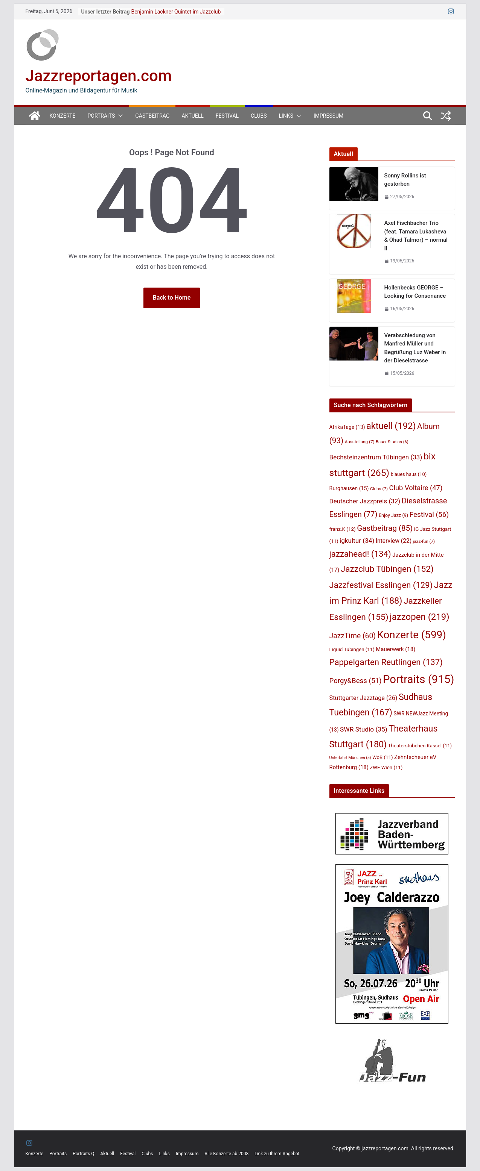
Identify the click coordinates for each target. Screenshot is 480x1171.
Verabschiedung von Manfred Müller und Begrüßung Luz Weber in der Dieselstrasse (415, 348)
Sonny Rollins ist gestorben (405, 180)
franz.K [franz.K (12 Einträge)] (342, 529)
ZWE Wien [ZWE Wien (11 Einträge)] (386, 767)
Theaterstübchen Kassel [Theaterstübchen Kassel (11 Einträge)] (420, 745)
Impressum (328, 116)
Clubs (259, 116)
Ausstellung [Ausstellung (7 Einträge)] (360, 441)
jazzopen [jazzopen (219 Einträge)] (420, 617)
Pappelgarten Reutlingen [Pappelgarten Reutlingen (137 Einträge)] (386, 662)
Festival (227, 116)
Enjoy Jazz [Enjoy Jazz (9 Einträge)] (393, 515)
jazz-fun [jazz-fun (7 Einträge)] (424, 541)
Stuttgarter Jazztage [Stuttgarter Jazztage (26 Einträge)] (363, 697)
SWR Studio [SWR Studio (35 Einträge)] (363, 729)
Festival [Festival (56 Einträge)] (429, 514)
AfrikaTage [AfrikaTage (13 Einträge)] (347, 427)
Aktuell (192, 116)
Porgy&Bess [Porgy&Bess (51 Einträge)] (355, 681)
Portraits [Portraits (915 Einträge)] (418, 679)
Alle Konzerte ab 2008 (226, 1153)
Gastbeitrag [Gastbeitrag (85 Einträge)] (385, 528)
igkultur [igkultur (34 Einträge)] (357, 540)
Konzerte (63, 116)
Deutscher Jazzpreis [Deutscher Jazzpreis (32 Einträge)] (365, 501)
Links (286, 116)
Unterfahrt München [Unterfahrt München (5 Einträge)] (350, 757)
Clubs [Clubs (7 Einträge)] (379, 488)
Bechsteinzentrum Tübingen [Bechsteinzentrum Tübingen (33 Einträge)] (375, 457)
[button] (119, 116)
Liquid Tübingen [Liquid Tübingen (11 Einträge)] (352, 649)
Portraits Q (83, 1153)
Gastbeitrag (152, 116)
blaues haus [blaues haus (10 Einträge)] (409, 474)
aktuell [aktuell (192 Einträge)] (391, 426)
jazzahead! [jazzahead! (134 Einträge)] (360, 554)
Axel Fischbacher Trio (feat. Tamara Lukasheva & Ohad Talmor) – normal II (416, 236)
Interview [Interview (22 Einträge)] (393, 540)
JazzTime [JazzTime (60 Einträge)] (352, 636)
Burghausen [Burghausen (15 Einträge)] (349, 488)
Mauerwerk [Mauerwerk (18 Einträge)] (395, 649)
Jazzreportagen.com (99, 76)
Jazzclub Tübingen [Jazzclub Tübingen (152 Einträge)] (387, 569)
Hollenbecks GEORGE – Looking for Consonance (415, 292)
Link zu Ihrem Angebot (276, 1153)
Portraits (101, 116)
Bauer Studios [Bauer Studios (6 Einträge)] (392, 441)
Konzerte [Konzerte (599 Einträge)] (411, 635)
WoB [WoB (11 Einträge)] (382, 757)
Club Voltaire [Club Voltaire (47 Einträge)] (416, 488)
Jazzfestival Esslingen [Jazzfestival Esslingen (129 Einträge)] (381, 585)
